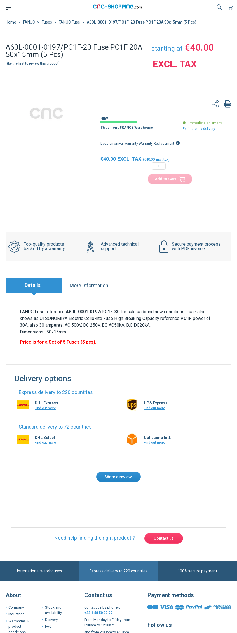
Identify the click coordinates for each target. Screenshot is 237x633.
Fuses (47, 22)
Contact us (164, 538)
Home (11, 22)
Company (16, 607)
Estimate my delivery (199, 129)
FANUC (29, 22)
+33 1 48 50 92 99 (98, 613)
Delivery (51, 620)
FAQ (48, 626)
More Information (89, 285)
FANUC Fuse (69, 22)
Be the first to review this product (33, 63)
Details (33, 285)
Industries (16, 614)
